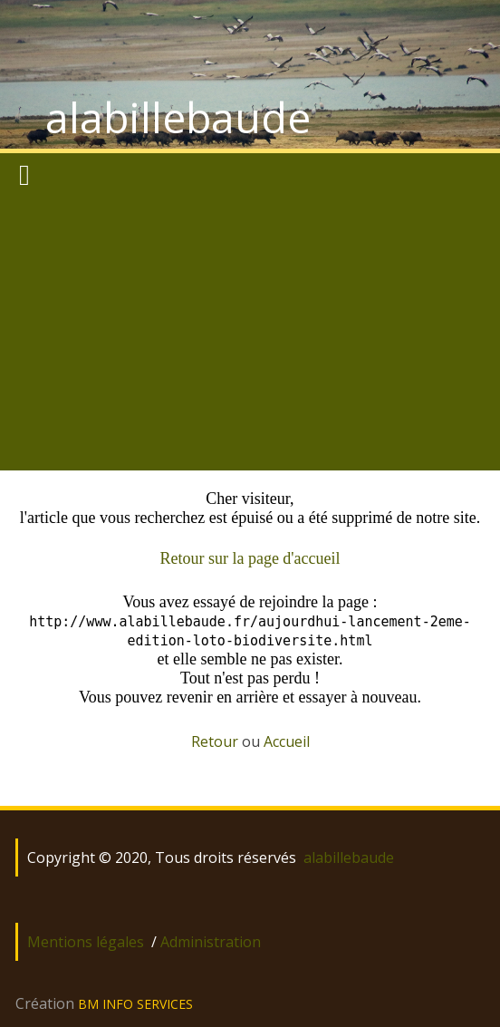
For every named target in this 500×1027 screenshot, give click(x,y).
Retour (214, 741)
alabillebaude (178, 117)
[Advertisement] (250, 334)
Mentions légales (85, 942)
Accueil (287, 741)
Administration (210, 942)
